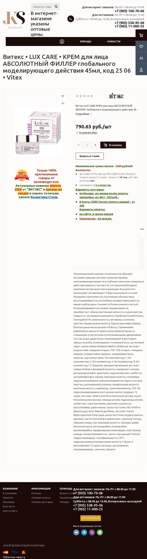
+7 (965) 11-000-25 (129, 26)
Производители (69, 497)
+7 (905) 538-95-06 (129, 22)
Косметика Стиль (44, 197)
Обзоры (64, 502)
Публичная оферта (14, 557)
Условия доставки (42, 502)
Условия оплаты (41, 497)
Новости (113, 41)
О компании (10, 493)
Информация (41, 488)
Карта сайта (10, 510)
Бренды (85, 41)
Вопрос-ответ (68, 493)
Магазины (9, 502)
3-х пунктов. (103, 185)
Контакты (9, 506)
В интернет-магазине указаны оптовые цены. (44, 23)
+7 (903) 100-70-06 (129, 11)
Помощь (66, 488)
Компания (10, 488)
